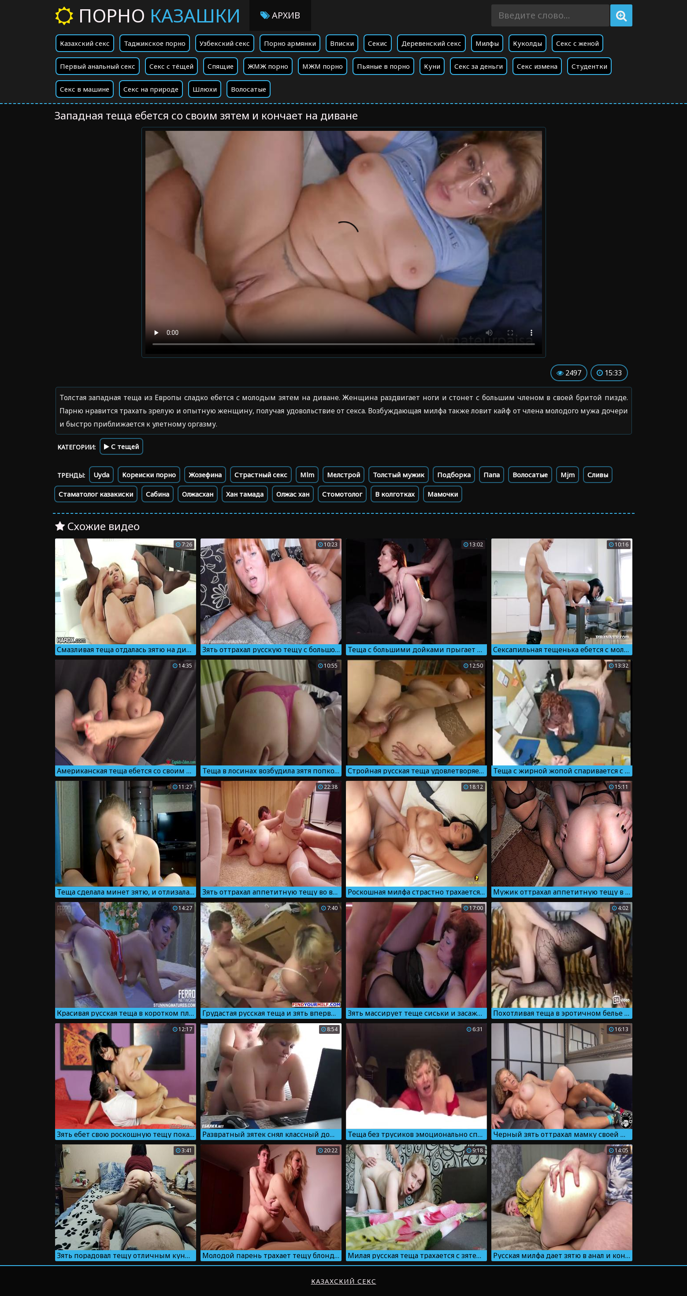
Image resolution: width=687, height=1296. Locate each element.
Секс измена (537, 66)
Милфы (487, 43)
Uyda (101, 474)
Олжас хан (292, 494)
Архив (280, 15)
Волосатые (248, 89)
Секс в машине (84, 89)
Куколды (527, 43)
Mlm (307, 474)
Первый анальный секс (97, 66)
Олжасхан (197, 494)
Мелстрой (343, 474)
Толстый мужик (398, 474)
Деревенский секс (431, 43)
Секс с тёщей (171, 66)
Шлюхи (205, 89)
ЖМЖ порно (268, 66)
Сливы (597, 474)
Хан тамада (245, 494)
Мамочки (442, 494)
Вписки (342, 43)
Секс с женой (577, 43)
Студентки (589, 66)
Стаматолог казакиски (96, 494)
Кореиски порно (149, 474)
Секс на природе (150, 89)
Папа (491, 474)
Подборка (454, 474)
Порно (148, 15)
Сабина (157, 494)
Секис (377, 43)
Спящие (221, 66)
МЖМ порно (322, 66)
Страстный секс (260, 474)
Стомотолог (342, 494)
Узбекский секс (225, 43)
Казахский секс (85, 43)
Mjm (568, 474)
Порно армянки (290, 43)
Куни (432, 66)
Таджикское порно (155, 43)
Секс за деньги (478, 66)
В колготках (395, 494)
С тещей (121, 446)
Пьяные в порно (383, 66)
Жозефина (205, 474)
